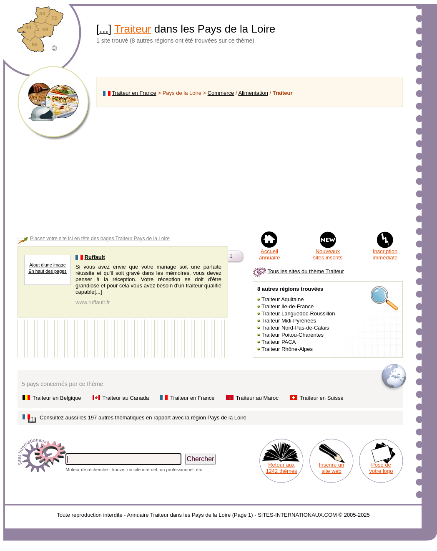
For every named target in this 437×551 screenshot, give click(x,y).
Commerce (221, 93)
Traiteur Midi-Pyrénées (288, 320)
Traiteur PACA (278, 342)
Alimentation (253, 93)
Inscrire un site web (331, 468)
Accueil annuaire (269, 254)
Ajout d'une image (47, 264)
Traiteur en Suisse (322, 398)
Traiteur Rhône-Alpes (287, 349)
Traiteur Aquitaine (282, 299)
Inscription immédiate (385, 254)
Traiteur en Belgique (57, 398)
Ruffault (95, 257)
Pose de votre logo (381, 468)
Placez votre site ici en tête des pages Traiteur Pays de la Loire (100, 238)
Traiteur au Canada (126, 398)
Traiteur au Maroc (257, 398)
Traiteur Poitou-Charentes (292, 335)
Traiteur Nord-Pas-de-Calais (295, 328)
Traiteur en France (134, 93)
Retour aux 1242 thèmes (281, 468)
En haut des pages (47, 271)
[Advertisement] (249, 168)
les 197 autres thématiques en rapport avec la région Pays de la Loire (162, 417)
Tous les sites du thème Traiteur (305, 271)
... (103, 29)
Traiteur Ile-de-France (287, 306)
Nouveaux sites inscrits (328, 254)
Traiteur (132, 29)
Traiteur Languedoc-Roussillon (298, 313)
